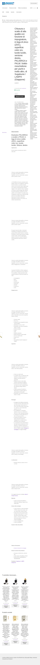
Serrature (19, 103)
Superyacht (17, 117)
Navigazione (4, 16)
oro (23, 117)
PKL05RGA (20, 123)
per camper (26, 112)
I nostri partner (18, 12)
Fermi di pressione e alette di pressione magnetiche (21, 105)
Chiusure (24, 110)
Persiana (20, 117)
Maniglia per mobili (23, 116)
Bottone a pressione (18, 121)
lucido (24, 124)
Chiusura (21, 124)
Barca (19, 112)
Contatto (7, 12)
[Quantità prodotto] (16, 94)
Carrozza (17, 124)
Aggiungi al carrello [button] (6, 607)
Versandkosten (23, 88)
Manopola (23, 123)
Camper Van (20, 111)
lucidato (16, 111)
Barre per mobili (25, 122)
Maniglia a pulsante (19, 110)
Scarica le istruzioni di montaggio (20, 548)
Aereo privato (19, 115)
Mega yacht (21, 118)
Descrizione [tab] (4, 132)
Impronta (12, 12)
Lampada (23, 121)
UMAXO (16, 123)
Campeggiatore (19, 122)
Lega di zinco (25, 118)
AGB (3, 12)
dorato (18, 116)
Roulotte (23, 111)
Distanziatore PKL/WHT (19, 125)
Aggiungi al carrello (20, 96)
